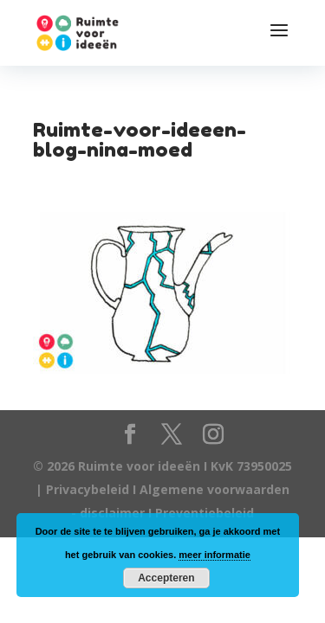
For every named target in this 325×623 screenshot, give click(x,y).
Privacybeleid (89, 489)
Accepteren (166, 578)
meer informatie (214, 554)
